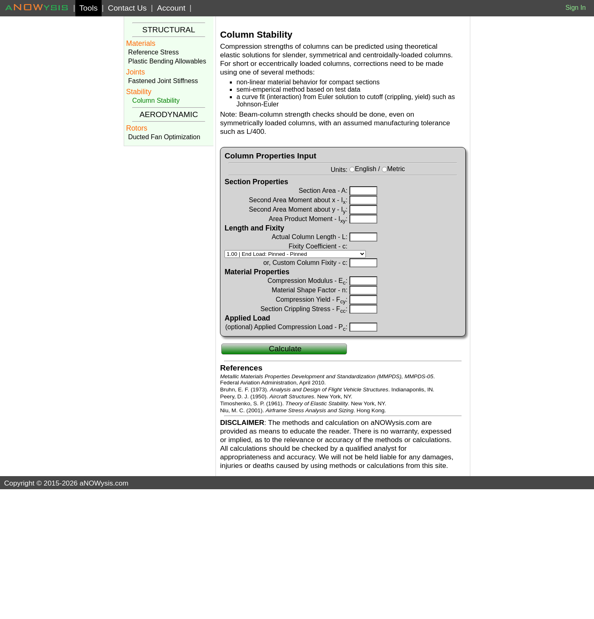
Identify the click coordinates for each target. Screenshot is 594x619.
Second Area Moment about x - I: (298, 200)
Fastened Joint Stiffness (163, 80)
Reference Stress (153, 52)
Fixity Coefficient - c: (317, 246)
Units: (339, 169)
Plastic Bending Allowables (167, 61)
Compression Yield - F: (311, 299)
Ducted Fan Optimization (164, 136)
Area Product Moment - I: (308, 218)
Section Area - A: (323, 190)
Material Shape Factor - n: (309, 290)
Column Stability (156, 100)
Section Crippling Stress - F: (304, 308)
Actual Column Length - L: (309, 236)
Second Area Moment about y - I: (298, 209)
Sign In (575, 7)
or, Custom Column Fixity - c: (305, 262)
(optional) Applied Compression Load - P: (286, 326)
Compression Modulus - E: (307, 280)
